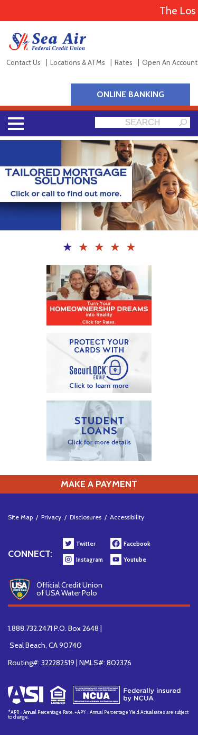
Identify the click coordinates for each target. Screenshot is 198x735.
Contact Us (23, 62)
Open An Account (169, 62)
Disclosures (85, 517)
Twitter (86, 543)
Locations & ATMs (77, 62)
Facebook (137, 543)
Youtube (135, 559)
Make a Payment (99, 484)
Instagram (89, 559)
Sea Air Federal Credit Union (47, 41)
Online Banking (130, 94)
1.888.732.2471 (30, 628)
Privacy (51, 517)
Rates (124, 62)
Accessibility (127, 517)
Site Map (20, 517)
